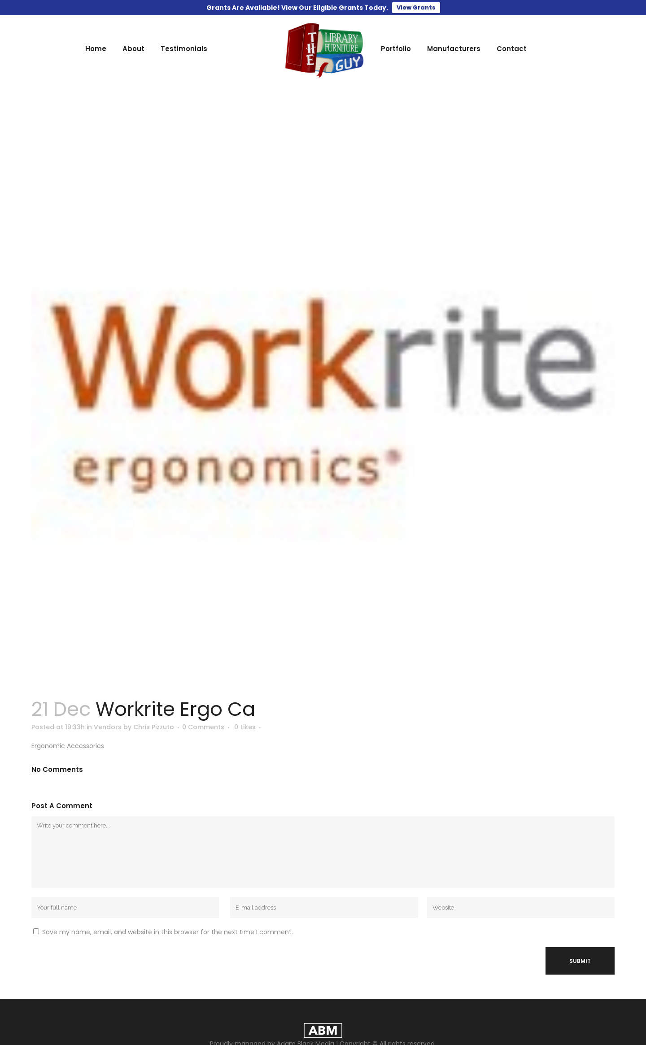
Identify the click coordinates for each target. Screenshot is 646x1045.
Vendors (108, 727)
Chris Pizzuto (153, 727)
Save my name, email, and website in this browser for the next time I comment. (167, 931)
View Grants (416, 7)
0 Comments (203, 727)
